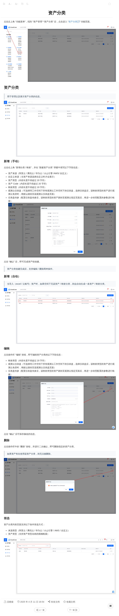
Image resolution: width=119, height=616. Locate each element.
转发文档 (54, 601)
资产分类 (72, 21)
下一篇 (73, 610)
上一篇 (40, 610)
